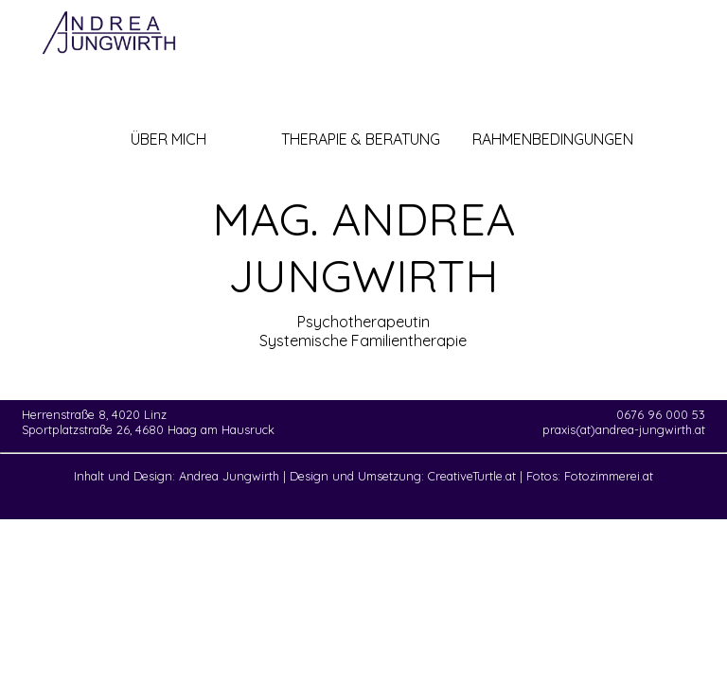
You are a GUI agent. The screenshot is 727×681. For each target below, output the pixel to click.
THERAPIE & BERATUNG (360, 139)
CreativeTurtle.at (472, 475)
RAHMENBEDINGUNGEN (552, 139)
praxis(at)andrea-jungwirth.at (623, 429)
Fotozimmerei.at (608, 475)
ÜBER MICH (168, 139)
